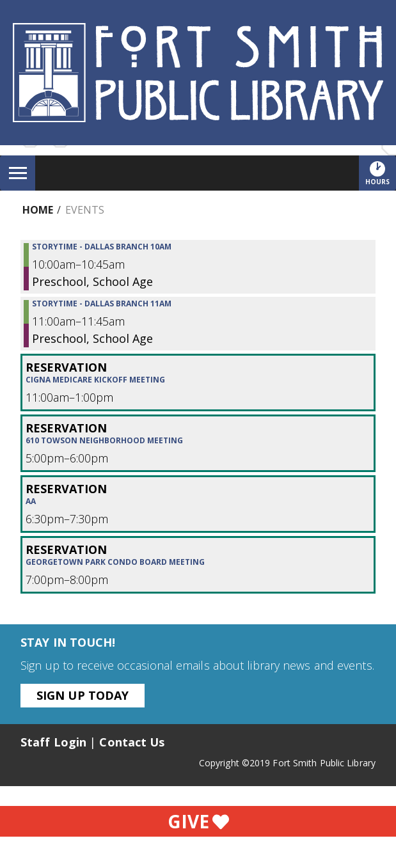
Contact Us (131, 742)
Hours (380, 172)
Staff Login (53, 742)
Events (84, 210)
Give (198, 821)
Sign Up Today (82, 695)
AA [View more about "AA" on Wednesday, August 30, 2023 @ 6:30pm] (31, 501)
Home (37, 210)
